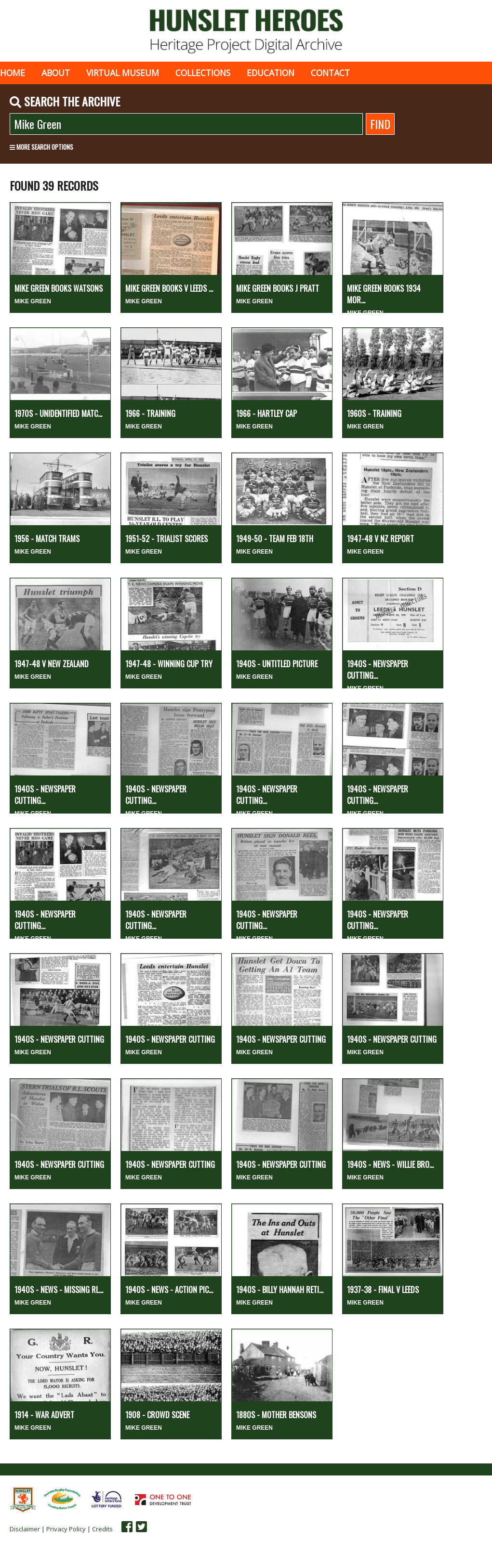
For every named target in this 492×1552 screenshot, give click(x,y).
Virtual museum (122, 72)
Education (270, 72)
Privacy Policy (66, 1529)
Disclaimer (25, 1529)
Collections (202, 72)
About (55, 72)
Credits (102, 1529)
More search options (41, 147)
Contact (330, 72)
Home (12, 72)
